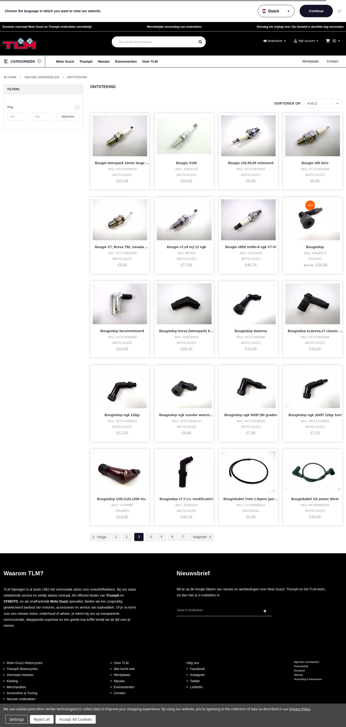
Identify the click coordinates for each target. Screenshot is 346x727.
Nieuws (104, 61)
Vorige (98, 537)
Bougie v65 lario (315, 163)
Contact (332, 61)
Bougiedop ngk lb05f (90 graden (250, 415)
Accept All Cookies (75, 719)
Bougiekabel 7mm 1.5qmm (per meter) (254, 499)
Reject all (42, 719)
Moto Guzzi (65, 61)
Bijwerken (68, 116)
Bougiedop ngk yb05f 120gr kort (315, 415)
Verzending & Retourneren (308, 679)
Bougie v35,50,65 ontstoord (250, 163)
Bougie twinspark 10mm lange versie (125, 163)
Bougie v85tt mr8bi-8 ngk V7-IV (250, 247)
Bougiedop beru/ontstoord (122, 331)
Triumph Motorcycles (22, 669)
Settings (16, 719)
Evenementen (126, 61)
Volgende (202, 537)
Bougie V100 (186, 163)
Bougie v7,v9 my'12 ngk (186, 247)
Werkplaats (310, 61)
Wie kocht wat (124, 669)
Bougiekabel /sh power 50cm (315, 499)
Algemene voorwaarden (306, 662)
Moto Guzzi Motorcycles (24, 663)
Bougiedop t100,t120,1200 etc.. (122, 499)
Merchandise (16, 687)
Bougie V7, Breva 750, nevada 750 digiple (129, 247)
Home (12, 77)
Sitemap (298, 675)
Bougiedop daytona (251, 331)
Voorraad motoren (20, 675)
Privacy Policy (299, 709)
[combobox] (153, 42)
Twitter (195, 681)
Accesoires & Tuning (22, 693)
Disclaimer (299, 670)
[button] (43, 107)
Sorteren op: (288, 103)
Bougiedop (315, 247)
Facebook (197, 669)
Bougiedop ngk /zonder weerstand (187, 415)
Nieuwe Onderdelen (41, 77)
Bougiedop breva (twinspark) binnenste (191, 331)
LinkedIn (196, 687)
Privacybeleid (301, 666)
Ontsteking (77, 77)
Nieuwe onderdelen (21, 699)
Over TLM (150, 61)
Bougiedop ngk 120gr (122, 415)
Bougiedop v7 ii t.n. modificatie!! (186, 499)
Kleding (12, 681)
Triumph (86, 61)
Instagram (197, 675)
